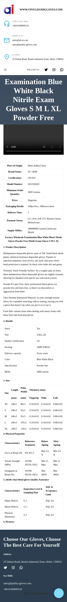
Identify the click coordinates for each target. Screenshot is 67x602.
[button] (59, 593)
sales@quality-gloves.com (24, 44)
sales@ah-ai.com (20, 40)
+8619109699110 (20, 25)
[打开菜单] (5, 70)
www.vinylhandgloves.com (41, 9)
